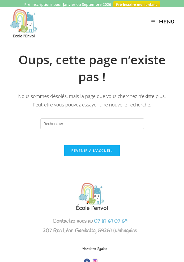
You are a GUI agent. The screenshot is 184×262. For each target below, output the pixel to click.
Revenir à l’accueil (92, 147)
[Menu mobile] (163, 19)
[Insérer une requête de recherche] (92, 120)
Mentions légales (94, 245)
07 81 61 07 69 (110, 218)
